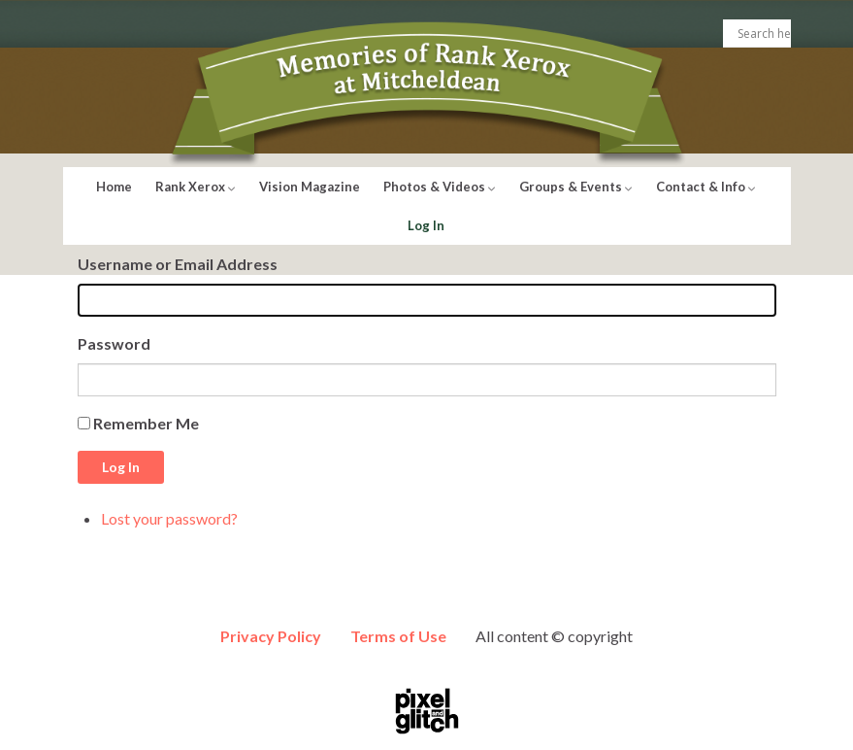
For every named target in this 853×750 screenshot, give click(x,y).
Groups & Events (576, 186)
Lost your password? (169, 518)
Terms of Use (398, 636)
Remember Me (146, 423)
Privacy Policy (270, 636)
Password (114, 343)
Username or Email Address (178, 264)
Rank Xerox (195, 186)
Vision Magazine (309, 186)
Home (114, 186)
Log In (426, 225)
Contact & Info (706, 186)
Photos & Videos (439, 186)
